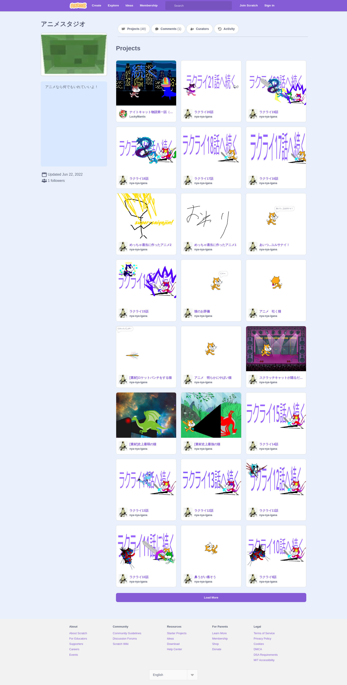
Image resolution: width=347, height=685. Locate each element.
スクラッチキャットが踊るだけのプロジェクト (281, 377)
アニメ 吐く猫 (270, 311)
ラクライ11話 (268, 510)
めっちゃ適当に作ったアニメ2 (150, 245)
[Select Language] (173, 674)
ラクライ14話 (268, 444)
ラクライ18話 (138, 178)
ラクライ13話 (138, 510)
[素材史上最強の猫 (207, 444)
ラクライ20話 (203, 112)
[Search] (169, 5)
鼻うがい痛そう (205, 577)
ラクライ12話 (203, 510)
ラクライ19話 (268, 112)
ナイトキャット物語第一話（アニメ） (151, 112)
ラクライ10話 (138, 577)
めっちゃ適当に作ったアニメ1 (215, 245)
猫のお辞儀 (202, 311)
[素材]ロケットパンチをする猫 (150, 377)
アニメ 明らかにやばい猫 (212, 377)
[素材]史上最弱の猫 (142, 444)
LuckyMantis (137, 116)
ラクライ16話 (268, 178)
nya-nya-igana (203, 116)
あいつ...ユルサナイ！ (274, 245)
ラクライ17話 (203, 178)
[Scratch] (78, 5)
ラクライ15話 (138, 311)
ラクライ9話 (268, 577)
